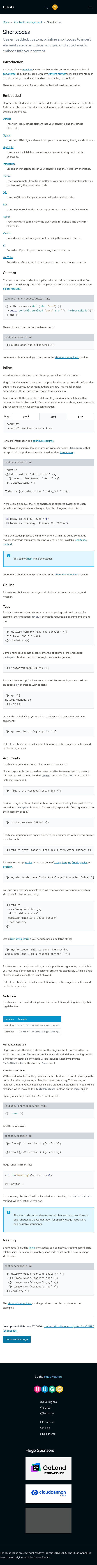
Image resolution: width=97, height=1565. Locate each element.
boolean (7, 866)
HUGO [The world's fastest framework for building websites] (8, 7)
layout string (67, 452)
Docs (6, 22)
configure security (43, 440)
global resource (12, 288)
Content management (28, 22)
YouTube (8, 257)
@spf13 (45, 1407)
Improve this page (17, 1339)
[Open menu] (90, 7)
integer (66, 862)
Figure (6, 135)
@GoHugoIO (48, 1402)
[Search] (47, 7)
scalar (28, 862)
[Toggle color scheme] (55, 7)
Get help (45, 1427)
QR (5, 192)
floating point (79, 862)
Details (7, 118)
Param (6, 176)
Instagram (9, 163)
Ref (5, 204)
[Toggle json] (80, 416)
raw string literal (19, 938)
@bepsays (47, 1413)
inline (32, 1247)
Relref (6, 216)
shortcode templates (67, 357)
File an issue (47, 1422)
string (57, 862)
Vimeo (6, 233)
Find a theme (47, 1433)
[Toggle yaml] (25, 416)
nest (29, 558)
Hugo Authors (53, 1376)
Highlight (8, 147)
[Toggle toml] (53, 416)
